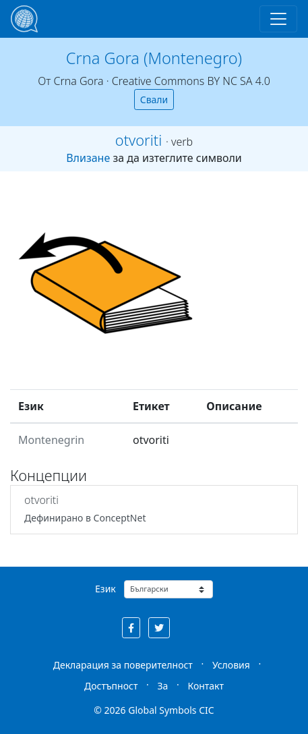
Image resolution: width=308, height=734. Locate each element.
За (162, 685)
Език (105, 588)
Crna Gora (78, 81)
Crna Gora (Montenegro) (154, 58)
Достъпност (110, 685)
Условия (231, 664)
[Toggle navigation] (278, 18)
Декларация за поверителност (123, 664)
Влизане (88, 157)
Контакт (205, 685)
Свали (154, 99)
